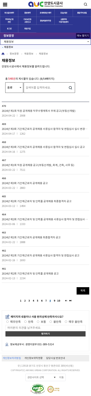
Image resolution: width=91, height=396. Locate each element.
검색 (85, 4)
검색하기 (70, 87)
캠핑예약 (27, 13)
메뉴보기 (5, 4)
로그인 (9, 28)
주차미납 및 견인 (9, 20)
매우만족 (15, 322)
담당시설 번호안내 (55, 358)
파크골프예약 (9, 13)
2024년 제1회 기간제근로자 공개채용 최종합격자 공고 (31, 237)
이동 (61, 377)
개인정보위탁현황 (33, 358)
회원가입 (27, 28)
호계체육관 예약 (45, 13)
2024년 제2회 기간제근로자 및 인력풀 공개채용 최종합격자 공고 (37, 201)
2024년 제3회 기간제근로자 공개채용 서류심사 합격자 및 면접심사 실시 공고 (43, 147)
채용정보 (8, 47)
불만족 (57, 322)
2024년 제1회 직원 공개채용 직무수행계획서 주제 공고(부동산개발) (38, 111)
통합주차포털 (82, 13)
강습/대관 (63, 13)
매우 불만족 (76, 322)
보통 (43, 322)
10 (58, 300)
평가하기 (45, 333)
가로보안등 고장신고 (27, 20)
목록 (82, 290)
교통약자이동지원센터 (63, 20)
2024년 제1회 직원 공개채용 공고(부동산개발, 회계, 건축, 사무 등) (38, 165)
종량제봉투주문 (45, 20)
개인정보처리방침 (12, 358)
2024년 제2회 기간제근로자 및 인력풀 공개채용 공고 (30, 273)
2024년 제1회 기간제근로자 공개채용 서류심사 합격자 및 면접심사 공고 (40, 255)
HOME (3, 53)
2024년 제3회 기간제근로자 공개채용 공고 (25, 183)
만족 (30, 322)
